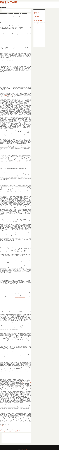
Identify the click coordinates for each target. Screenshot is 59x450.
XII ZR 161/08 (16, 422)
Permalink (11, 429)
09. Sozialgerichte (36, 21)
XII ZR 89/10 (1, 425)
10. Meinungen (36, 23)
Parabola (23, 449)
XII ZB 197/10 (7, 95)
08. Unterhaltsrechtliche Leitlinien (38, 20)
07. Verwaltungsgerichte (37, 19)
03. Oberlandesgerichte (37, 13)
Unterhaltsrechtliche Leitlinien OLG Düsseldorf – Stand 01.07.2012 (9, 431)
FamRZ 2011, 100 (12, 95)
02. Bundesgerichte (36, 12)
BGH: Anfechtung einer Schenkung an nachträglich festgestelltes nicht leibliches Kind (12, 430)
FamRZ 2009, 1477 (21, 422)
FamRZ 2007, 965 (22, 297)
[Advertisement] (15, 6)
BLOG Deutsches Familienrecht (9, 2)
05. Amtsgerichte (36, 16)
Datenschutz (3, 446)
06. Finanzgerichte (36, 17)
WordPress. (26, 449)
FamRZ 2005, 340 (18, 161)
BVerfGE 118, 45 (17, 297)
